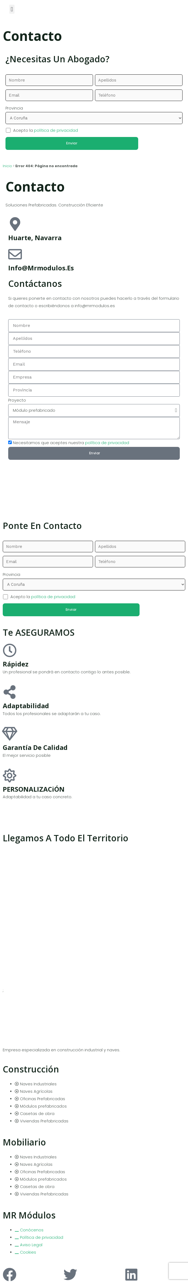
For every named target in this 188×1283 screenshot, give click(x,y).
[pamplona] (94, 484)
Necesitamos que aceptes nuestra (71, 441)
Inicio (7, 164)
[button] (12, 9)
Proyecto (17, 398)
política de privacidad (56, 128)
